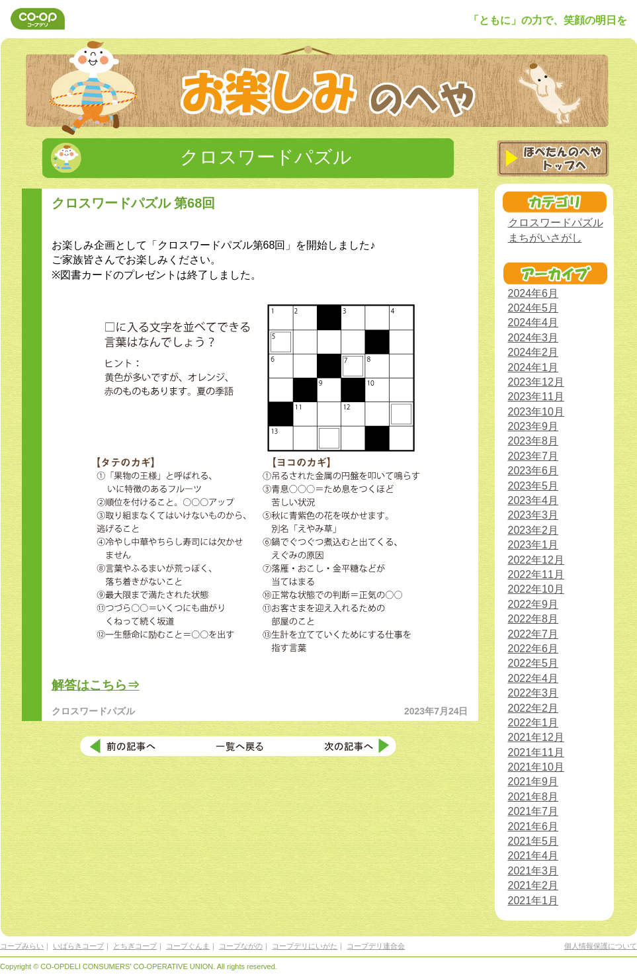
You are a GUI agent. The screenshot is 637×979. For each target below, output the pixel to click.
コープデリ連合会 (376, 946)
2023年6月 (533, 470)
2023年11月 (536, 396)
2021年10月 (536, 767)
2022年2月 (533, 708)
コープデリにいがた (304, 946)
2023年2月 (533, 530)
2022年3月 (533, 693)
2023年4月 (533, 500)
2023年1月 (533, 544)
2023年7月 (533, 456)
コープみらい (22, 946)
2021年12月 (536, 737)
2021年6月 (533, 826)
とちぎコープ (135, 946)
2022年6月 (533, 648)
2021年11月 (536, 752)
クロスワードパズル (555, 222)
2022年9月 (533, 604)
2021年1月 (533, 900)
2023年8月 (533, 441)
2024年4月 (533, 322)
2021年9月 (533, 781)
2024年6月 (533, 293)
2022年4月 (533, 678)
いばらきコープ (78, 946)
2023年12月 (536, 382)
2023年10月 (536, 411)
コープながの (241, 946)
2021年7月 (533, 811)
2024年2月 (533, 352)
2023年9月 (533, 426)
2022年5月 (533, 663)
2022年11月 (536, 574)
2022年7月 (533, 634)
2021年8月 (533, 796)
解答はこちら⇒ (96, 685)
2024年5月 (533, 308)
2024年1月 (533, 367)
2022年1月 (533, 722)
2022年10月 (536, 589)
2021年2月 (533, 885)
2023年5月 (533, 485)
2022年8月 (533, 618)
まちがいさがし (545, 237)
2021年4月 (533, 855)
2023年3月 (533, 515)
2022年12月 (536, 560)
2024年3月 (533, 337)
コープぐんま (188, 946)
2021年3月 (533, 870)
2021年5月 (533, 841)
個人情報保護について (600, 946)
